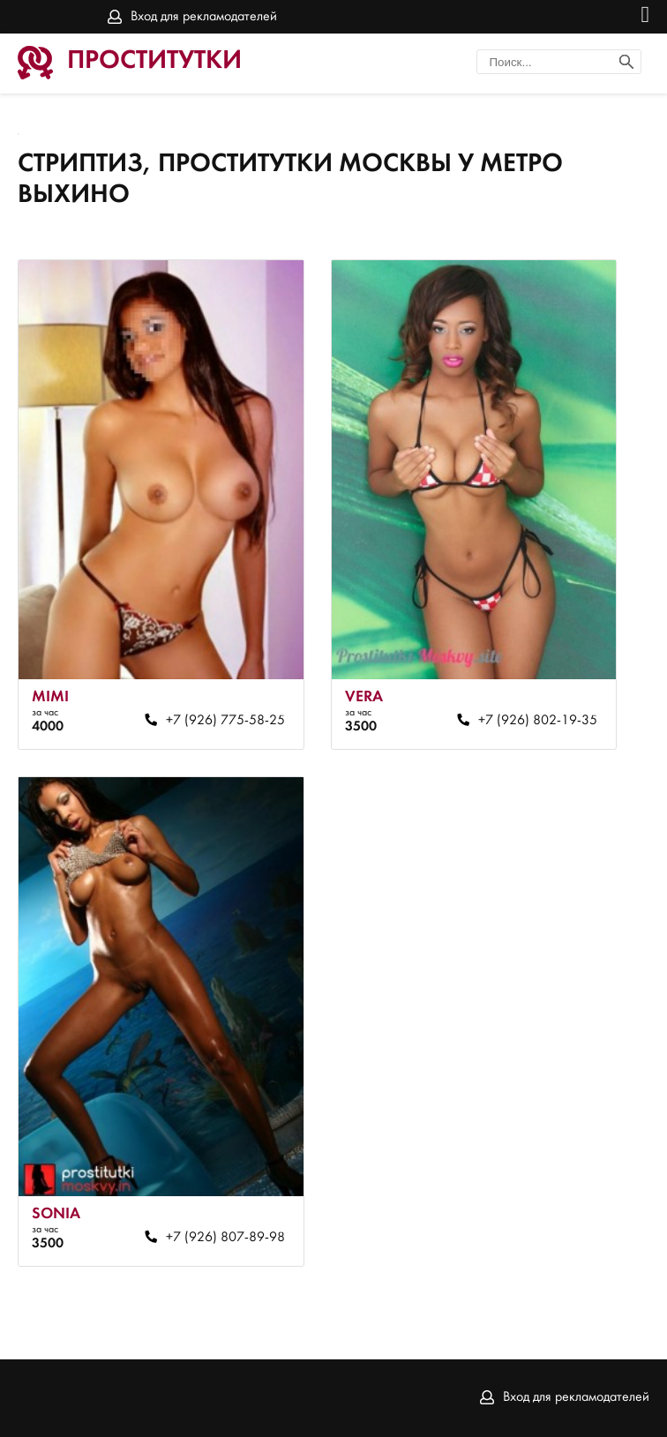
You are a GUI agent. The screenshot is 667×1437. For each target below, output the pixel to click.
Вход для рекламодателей (204, 17)
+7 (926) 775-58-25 (225, 721)
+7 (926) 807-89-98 (225, 1238)
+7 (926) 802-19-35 (537, 721)
